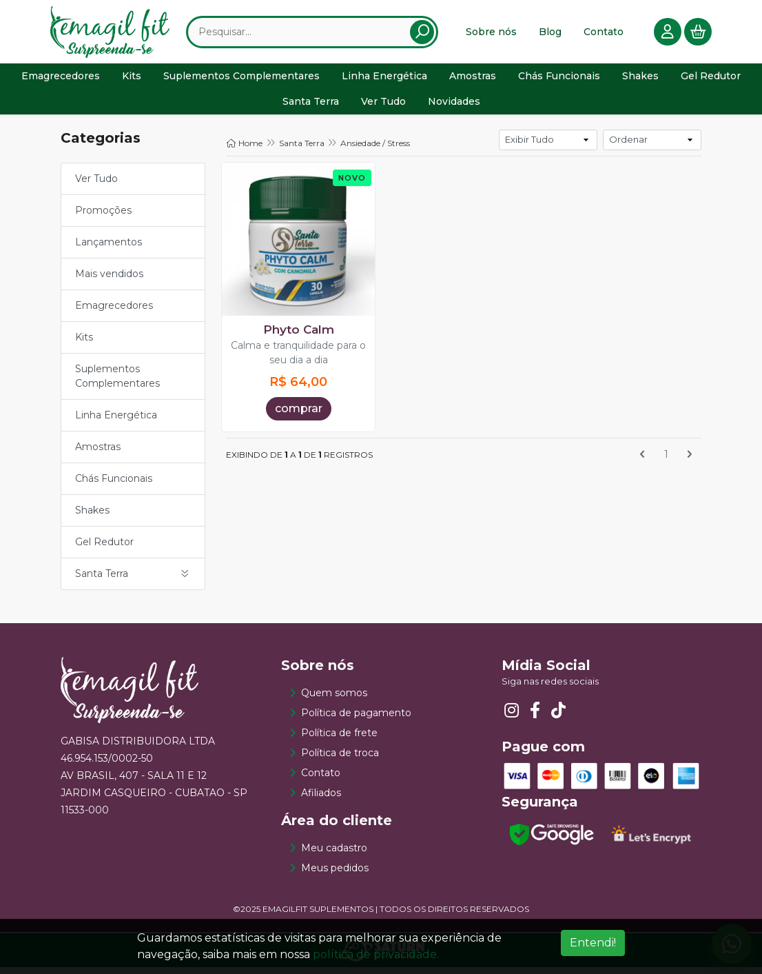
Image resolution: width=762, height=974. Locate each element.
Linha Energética (116, 422)
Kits (84, 344)
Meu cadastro (334, 855)
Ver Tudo (96, 185)
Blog (550, 34)
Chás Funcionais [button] (559, 80)
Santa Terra (302, 150)
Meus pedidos (335, 875)
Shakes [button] (640, 80)
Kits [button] (131, 80)
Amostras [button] (472, 80)
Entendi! (593, 942)
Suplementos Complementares (117, 382)
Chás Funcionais (113, 485)
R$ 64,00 (298, 388)
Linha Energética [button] (384, 80)
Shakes (92, 517)
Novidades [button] (454, 106)
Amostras (98, 453)
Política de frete (339, 739)
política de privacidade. (376, 954)
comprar (298, 415)
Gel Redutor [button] (711, 80)
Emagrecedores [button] (60, 80)
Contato (604, 34)
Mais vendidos (109, 280)
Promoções (103, 217)
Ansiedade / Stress (375, 150)
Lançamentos (108, 249)
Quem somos (334, 699)
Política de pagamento (356, 719)
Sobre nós (491, 34)
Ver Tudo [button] (383, 106)
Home (244, 150)
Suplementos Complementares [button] (241, 80)
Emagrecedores (114, 312)
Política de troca (340, 759)
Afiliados (321, 799)
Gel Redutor (104, 548)
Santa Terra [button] (310, 106)
